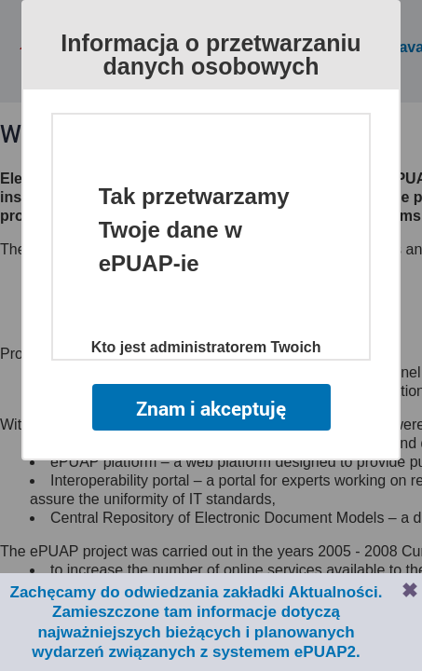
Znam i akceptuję (210, 407)
